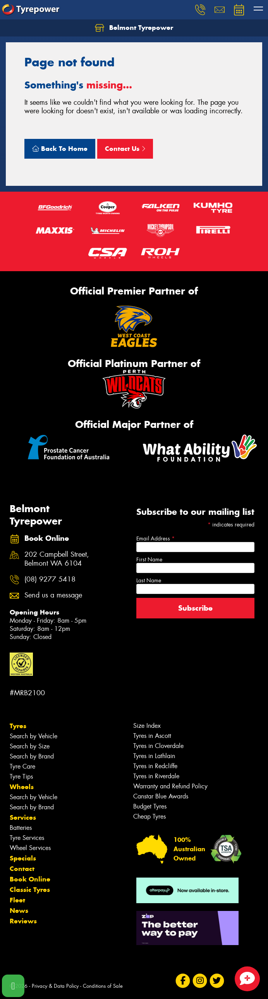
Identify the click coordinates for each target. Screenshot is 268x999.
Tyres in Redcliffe (155, 766)
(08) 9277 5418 (50, 579)
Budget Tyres (150, 806)
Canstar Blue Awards (160, 796)
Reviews (23, 921)
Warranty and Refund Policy (170, 786)
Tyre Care (22, 766)
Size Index (147, 726)
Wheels (22, 787)
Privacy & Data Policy (55, 986)
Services (23, 817)
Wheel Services (30, 848)
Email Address (155, 538)
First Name (149, 559)
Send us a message (53, 595)
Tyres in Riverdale (156, 776)
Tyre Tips (21, 776)
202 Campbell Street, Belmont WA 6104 (56, 559)
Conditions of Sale (103, 986)
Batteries (21, 828)
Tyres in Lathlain (154, 756)
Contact (22, 868)
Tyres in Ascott (152, 736)
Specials (23, 858)
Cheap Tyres (149, 816)
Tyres (18, 726)
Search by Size (30, 746)
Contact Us (125, 148)
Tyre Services (27, 838)
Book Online (30, 879)
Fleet (17, 900)
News (19, 910)
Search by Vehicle (33, 736)
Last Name (148, 580)
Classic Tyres (30, 889)
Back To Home (60, 148)
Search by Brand (32, 756)
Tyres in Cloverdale (158, 746)
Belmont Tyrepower (134, 28)
